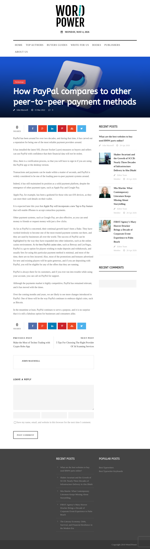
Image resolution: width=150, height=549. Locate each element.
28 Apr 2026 (132, 179)
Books (96, 45)
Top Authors (35, 45)
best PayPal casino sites (50, 244)
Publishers (112, 45)
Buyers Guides (57, 45)
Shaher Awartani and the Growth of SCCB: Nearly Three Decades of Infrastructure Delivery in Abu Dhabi (125, 162)
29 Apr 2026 (125, 145)
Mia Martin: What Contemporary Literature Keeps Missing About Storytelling (123, 196)
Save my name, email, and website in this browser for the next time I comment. (54, 422)
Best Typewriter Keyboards (111, 471)
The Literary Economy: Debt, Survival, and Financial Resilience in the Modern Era (76, 524)
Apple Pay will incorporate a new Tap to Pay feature (68, 206)
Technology (19, 82)
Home (18, 45)
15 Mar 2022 (40, 110)
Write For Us (80, 45)
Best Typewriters (106, 467)
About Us (21, 52)
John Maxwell (22, 110)
